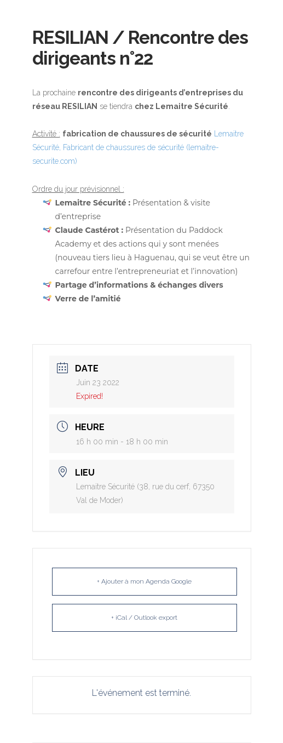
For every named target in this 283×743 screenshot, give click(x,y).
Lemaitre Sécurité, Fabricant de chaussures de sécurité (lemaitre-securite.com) (138, 147)
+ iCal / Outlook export (144, 617)
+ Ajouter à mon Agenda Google (144, 581)
